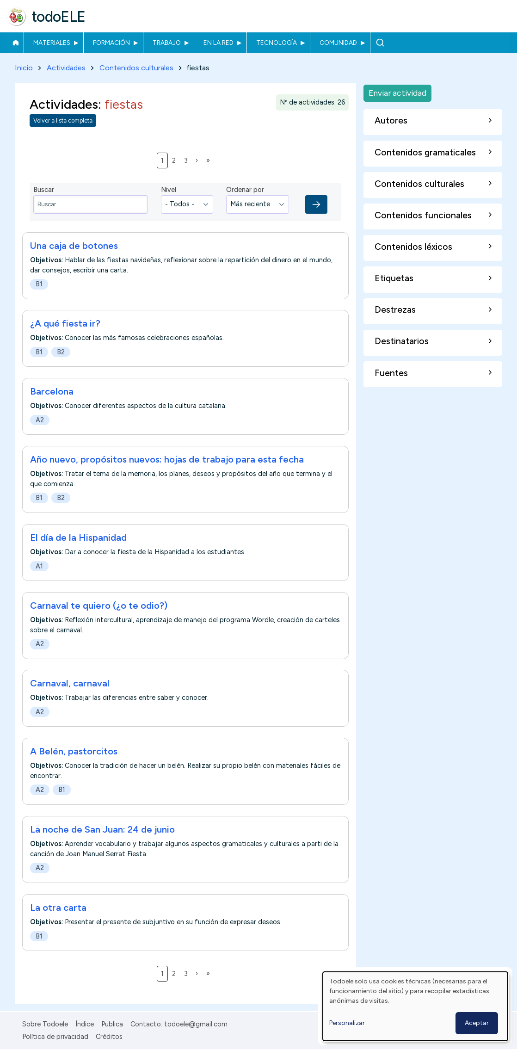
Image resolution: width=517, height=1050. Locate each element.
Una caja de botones (74, 245)
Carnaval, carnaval (70, 683)
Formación (111, 42)
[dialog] (415, 1006)
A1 (39, 566)
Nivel (168, 190)
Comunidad (338, 42)
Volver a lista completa (62, 120)
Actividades (66, 67)
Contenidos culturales (136, 67)
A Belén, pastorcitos (73, 751)
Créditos (109, 1036)
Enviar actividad (397, 93)
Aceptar (477, 1023)
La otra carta (58, 907)
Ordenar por (245, 190)
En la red (218, 42)
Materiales (51, 42)
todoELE (58, 16)
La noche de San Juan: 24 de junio (102, 829)
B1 (39, 284)
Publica (112, 1024)
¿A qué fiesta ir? (65, 323)
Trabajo (167, 42)
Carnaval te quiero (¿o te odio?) (98, 605)
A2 (40, 420)
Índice (84, 1024)
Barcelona (52, 391)
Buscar (380, 42)
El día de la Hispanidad (78, 537)
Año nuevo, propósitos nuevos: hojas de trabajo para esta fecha (167, 459)
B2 (61, 352)
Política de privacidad (55, 1036)
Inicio (15, 42)
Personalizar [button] (347, 1023)
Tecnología (276, 42)
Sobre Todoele (45, 1024)
